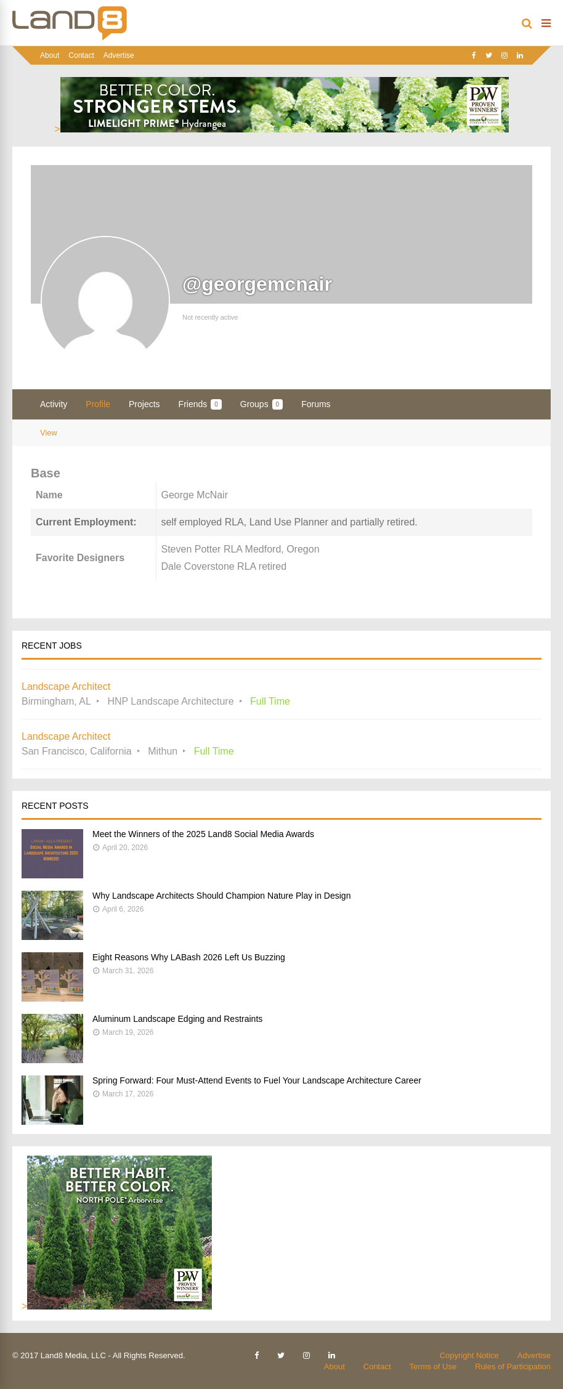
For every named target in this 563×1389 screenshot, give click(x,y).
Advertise (118, 55)
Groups (261, 404)
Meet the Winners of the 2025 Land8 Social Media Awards (203, 834)
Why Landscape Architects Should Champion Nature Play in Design (221, 896)
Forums (315, 404)
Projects (144, 404)
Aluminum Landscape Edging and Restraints (177, 1019)
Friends (200, 404)
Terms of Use (433, 1366)
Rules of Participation (513, 1366)
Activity (53, 404)
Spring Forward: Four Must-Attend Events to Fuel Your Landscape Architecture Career (256, 1080)
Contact (81, 55)
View (48, 432)
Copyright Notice (469, 1355)
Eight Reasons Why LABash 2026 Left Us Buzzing (188, 957)
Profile (98, 404)
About (49, 55)
